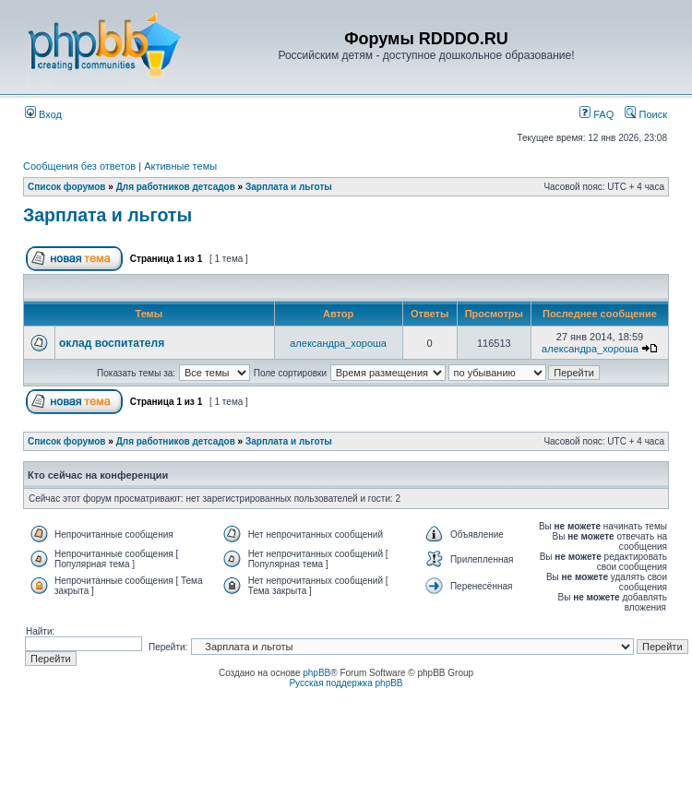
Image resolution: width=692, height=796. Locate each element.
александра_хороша (338, 343)
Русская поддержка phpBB (345, 683)
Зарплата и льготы (288, 187)
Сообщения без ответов (79, 166)
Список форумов (67, 187)
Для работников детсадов (175, 187)
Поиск (646, 114)
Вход (43, 114)
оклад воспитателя (111, 343)
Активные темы (180, 166)
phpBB (316, 673)
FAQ (596, 114)
